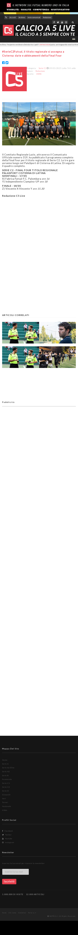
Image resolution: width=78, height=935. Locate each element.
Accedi (13, 17)
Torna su (32, 913)
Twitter (7, 835)
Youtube (7, 839)
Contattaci (22, 913)
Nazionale (6, 806)
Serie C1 (6, 783)
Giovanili (6, 795)
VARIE (39, 74)
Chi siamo (12, 913)
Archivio (22, 17)
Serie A (5, 764)
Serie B (5, 775)
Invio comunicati (34, 17)
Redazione (47, 17)
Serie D (5, 791)
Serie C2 (43, 68)
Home (4, 760)
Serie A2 (6, 771)
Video (4, 810)
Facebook (7, 831)
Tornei (5, 802)
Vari (4, 798)
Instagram (8, 842)
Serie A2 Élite (8, 768)
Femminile (7, 779)
